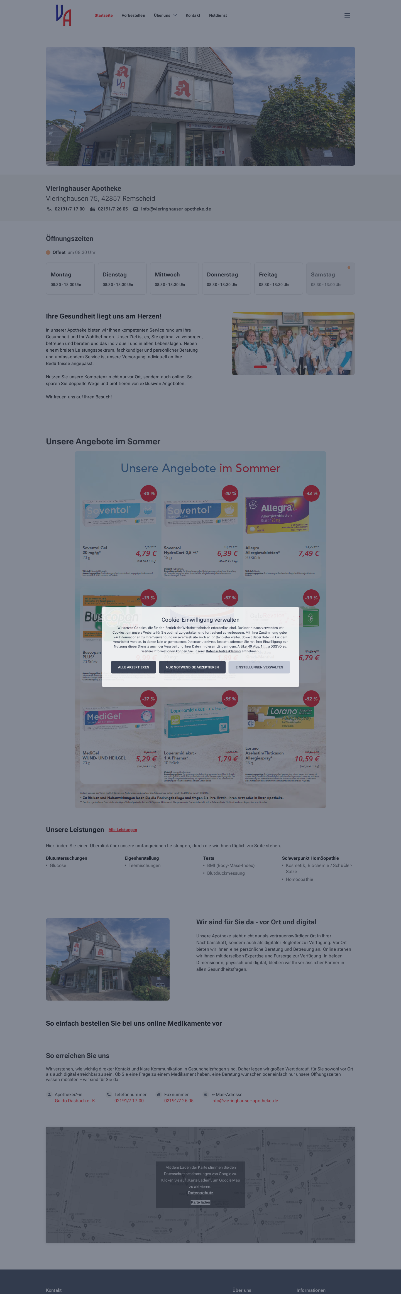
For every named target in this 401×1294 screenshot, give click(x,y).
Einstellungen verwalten (259, 667)
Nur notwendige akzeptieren (192, 667)
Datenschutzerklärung (223, 651)
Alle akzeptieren (133, 667)
